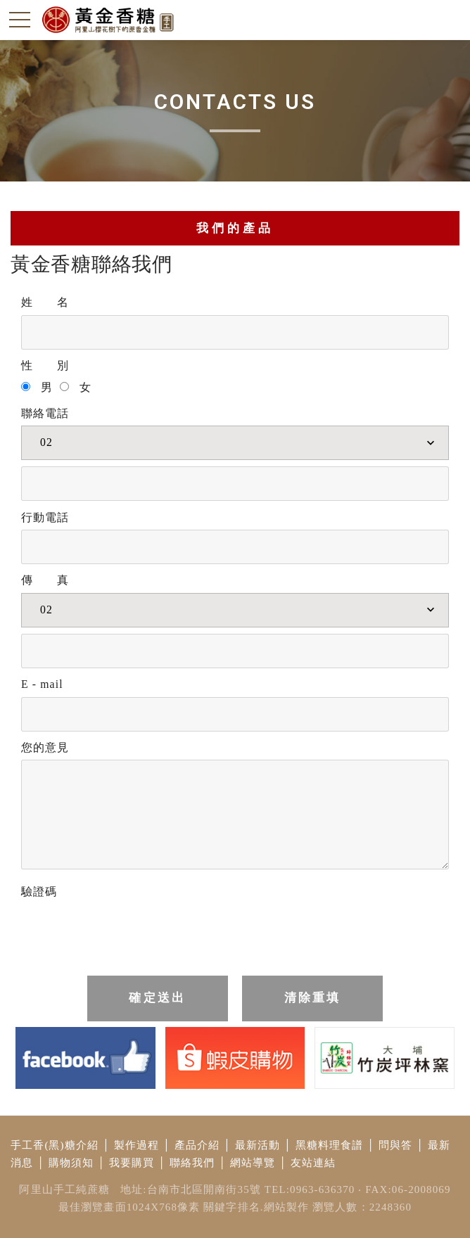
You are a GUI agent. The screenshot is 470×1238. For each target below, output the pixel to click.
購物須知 (71, 1162)
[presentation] (128, 932)
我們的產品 (235, 228)
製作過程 (137, 1145)
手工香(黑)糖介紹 (55, 1145)
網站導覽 (253, 1162)
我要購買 (132, 1162)
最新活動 (258, 1145)
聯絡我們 (192, 1162)
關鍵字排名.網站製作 (256, 1207)
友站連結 (313, 1162)
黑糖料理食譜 (330, 1145)
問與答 (395, 1145)
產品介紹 (197, 1145)
